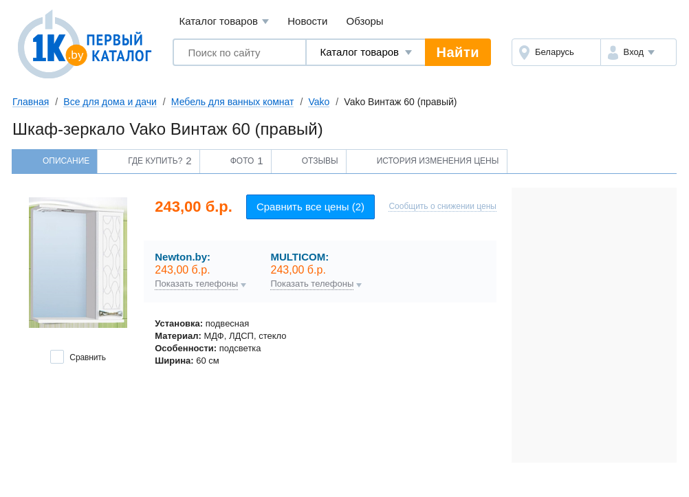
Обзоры (365, 21)
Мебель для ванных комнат (232, 101)
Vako (318, 101)
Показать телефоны (196, 284)
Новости (307, 21)
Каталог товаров (224, 21)
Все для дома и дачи (110, 101)
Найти (458, 52)
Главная (30, 101)
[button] (638, 52)
